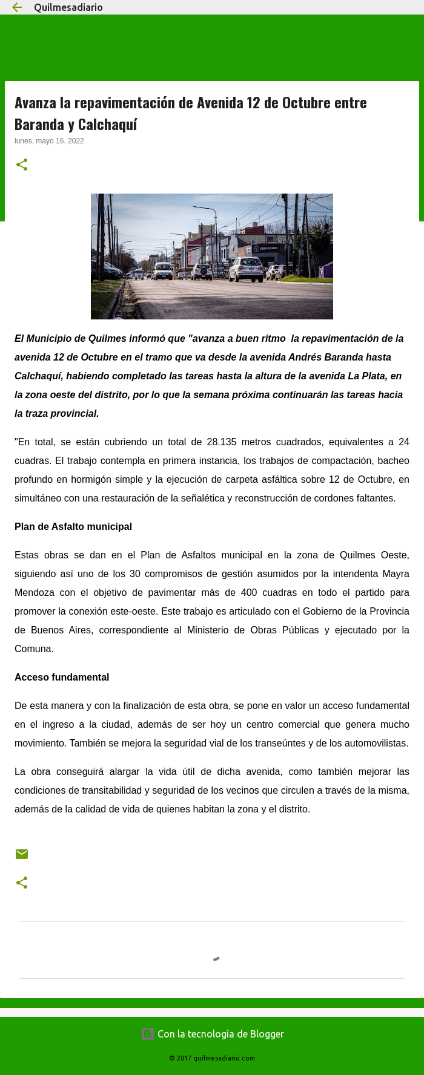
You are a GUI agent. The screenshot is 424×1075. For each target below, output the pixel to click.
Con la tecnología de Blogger (212, 1033)
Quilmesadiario (68, 7)
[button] (22, 165)
